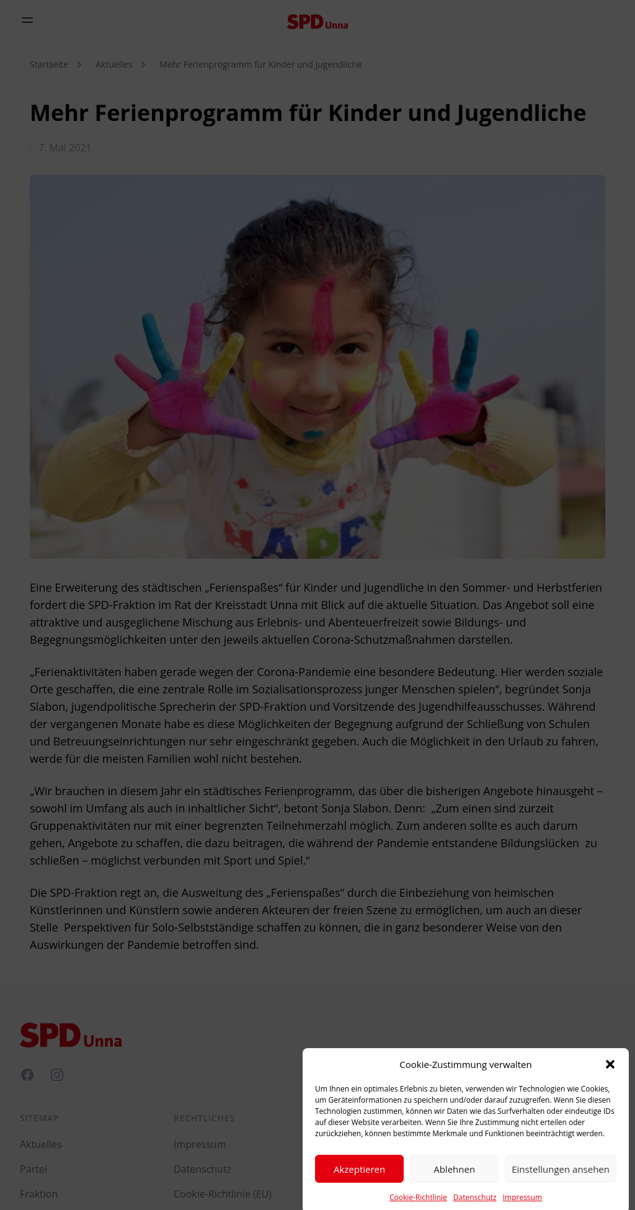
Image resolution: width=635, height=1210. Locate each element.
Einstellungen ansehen (561, 1180)
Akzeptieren (359, 1180)
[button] (610, 1076)
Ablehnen (454, 1180)
